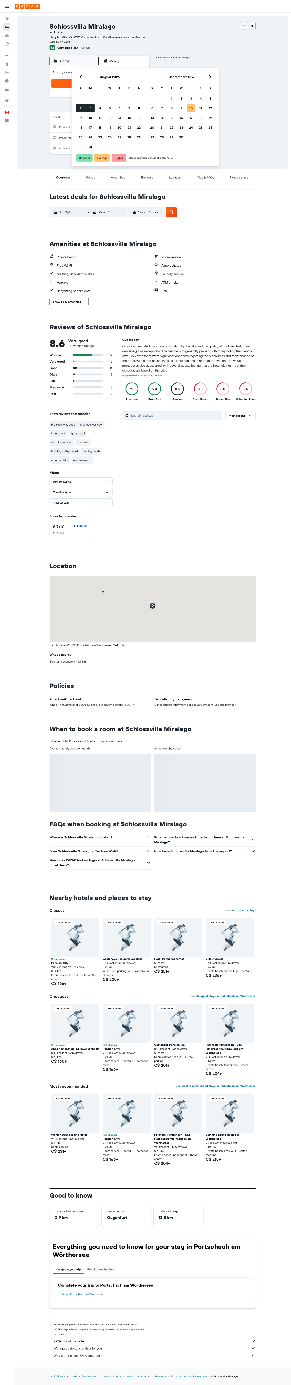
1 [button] (138, 98)
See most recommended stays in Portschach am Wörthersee (216, 1086)
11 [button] (100, 118)
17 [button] (90, 127)
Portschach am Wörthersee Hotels (190, 1376)
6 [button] (119, 108)
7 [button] (129, 108)
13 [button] (119, 118)
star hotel (83, 442)
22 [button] (139, 127)
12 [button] (109, 118)
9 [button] (81, 118)
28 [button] (129, 137)
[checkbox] (70, 529)
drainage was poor (91, 424)
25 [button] (100, 137)
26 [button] (110, 137)
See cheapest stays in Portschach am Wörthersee (223, 996)
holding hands (91, 451)
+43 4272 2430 (60, 42)
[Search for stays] (7, 27)
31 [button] (90, 147)
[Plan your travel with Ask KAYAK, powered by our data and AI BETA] (7, 55)
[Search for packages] (7, 44)
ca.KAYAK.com (57, 1376)
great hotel (78, 433)
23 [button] (80, 137)
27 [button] (119, 137)
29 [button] (139, 137)
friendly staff (58, 433)
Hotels (73, 1376)
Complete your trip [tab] (68, 1269)
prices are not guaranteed (130, 1329)
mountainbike (59, 460)
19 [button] (109, 127)
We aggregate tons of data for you (155, 1348)
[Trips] (7, 101)
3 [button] (90, 108)
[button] (6, 6)
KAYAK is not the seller (155, 1341)
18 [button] (100, 127)
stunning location (62, 442)
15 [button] (138, 118)
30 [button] (81, 147)
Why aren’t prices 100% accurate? (155, 1355)
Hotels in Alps (158, 1376)
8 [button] (139, 108)
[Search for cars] (7, 35)
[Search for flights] (7, 19)
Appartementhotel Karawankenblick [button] (75, 1049)
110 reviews (82, 48)
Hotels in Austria (111, 1376)
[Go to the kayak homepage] (27, 6)
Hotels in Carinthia (135, 1376)
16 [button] (80, 127)
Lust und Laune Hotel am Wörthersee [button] (222, 1137)
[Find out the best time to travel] (7, 81)
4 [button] (100, 108)
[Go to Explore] (7, 64)
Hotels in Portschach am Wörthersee (81, 1294)
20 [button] (119, 127)
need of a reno (82, 460)
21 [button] (129, 127)
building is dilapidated (64, 451)
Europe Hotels (90, 1376)
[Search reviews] (175, 415)
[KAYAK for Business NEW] (7, 89)
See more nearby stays (241, 910)
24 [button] (90, 137)
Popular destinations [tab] (101, 1269)
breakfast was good (63, 424)
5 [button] (110, 108)
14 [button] (129, 118)
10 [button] (90, 118)
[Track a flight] (7, 72)
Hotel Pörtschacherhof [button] (169, 959)
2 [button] (81, 108)
